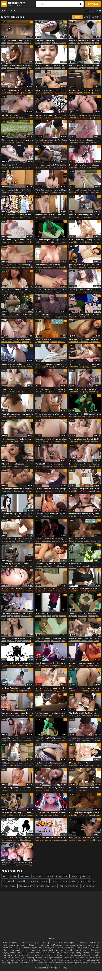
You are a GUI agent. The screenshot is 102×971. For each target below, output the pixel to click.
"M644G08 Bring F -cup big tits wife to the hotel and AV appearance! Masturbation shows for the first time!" (17, 364)
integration (61, 876)
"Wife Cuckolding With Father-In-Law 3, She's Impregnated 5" (17, 90)
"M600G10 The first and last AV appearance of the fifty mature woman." (51, 588)
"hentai (4, 865)
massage (24, 317)
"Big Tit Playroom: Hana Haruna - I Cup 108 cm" (51, 190)
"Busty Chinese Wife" (43, 339)
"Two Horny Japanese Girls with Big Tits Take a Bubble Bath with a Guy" (85, 439)
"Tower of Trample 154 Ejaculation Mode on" (51, 738)
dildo (86, 192)
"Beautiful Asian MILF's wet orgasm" (15, 289)
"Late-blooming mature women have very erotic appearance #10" (17, 713)
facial (90, 516)
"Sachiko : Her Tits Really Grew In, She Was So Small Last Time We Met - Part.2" (51, 513)
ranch (74, 876)
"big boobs (39, 242)
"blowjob (72, 92)
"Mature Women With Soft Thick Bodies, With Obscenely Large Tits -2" (85, 40)
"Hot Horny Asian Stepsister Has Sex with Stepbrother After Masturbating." (85, 663)
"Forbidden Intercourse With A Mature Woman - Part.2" (85, 90)
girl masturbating (64, 341)
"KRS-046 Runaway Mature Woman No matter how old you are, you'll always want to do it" (17, 538)
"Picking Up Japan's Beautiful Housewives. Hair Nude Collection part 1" (17, 314)
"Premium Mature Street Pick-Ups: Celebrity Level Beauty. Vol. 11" (85, 65)
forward (49, 876)
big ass (44, 341)
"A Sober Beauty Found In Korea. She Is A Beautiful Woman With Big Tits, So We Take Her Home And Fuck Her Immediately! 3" (51, 563)
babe (76, 67)
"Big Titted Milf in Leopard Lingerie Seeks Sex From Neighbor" (51, 464)
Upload (92, 4)
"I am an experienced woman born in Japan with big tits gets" (17, 613)
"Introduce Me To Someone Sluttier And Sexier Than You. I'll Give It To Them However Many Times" (17, 115)
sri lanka (37, 876)
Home (4, 10)
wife (95, 142)
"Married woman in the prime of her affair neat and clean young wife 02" (85, 215)
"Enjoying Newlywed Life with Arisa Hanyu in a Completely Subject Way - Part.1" (85, 389)
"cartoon (4, 516)
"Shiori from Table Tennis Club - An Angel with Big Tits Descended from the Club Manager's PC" (17, 190)
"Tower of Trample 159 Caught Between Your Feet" (51, 239)
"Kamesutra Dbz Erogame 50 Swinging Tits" (17, 663)
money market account (73, 881)
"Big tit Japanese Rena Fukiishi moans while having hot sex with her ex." (17, 588)
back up (92, 881)
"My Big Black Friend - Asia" (79, 763)
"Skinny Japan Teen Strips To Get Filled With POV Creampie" (51, 688)
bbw (42, 217)
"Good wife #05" (75, 563)
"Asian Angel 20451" (9, 165)
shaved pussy (29, 865)
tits (50, 217)
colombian (33, 441)
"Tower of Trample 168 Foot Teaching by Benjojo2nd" (51, 638)
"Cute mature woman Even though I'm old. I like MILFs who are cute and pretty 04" (17, 140)
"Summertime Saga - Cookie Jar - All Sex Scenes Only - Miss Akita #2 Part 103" (17, 513)
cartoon (47, 242)
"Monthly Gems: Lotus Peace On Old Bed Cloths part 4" (85, 837)
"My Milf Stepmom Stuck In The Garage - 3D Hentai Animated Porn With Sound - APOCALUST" (51, 663)
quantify (34, 881)
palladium (85, 876)
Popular (77, 17)
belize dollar (88, 885)
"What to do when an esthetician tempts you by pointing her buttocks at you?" (85, 364)
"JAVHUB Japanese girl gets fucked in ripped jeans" (85, 264)
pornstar (17, 267)
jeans (95, 267)
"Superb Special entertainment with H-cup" (17, 738)
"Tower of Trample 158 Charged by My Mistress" (85, 414)
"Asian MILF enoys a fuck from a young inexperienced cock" (17, 414)
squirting (32, 292)
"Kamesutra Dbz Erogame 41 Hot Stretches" (17, 837)
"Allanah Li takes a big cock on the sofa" (17, 464)
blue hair (96, 317)
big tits (66, 267)
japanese (17, 42)
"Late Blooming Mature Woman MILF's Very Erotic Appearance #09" (51, 364)
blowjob (44, 42)
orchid (13, 876)
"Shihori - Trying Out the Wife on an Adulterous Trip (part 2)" (51, 115)
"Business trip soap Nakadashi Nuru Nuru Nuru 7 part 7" (17, 787)
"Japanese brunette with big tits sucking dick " (51, 787)
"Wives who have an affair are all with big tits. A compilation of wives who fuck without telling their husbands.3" (85, 140)
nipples (99, 242)
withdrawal (8, 881)
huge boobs (52, 341)
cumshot (10, 242)
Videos (13, 10)
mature (55, 42)
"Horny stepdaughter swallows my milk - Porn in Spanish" (17, 439)
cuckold (58, 541)
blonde (9, 591)
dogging (92, 192)
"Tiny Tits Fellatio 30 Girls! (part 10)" (82, 713)
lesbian (10, 42)
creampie (65, 67)
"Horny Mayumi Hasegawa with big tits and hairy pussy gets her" (85, 588)
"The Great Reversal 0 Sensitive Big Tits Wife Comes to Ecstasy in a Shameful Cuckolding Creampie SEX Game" (51, 538)
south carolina (26, 885)
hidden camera (56, 167)
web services (9, 885)
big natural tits (32, 67)
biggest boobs (66, 740)
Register (88, 10)
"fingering (5, 317)
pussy (98, 192)
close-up (50, 441)
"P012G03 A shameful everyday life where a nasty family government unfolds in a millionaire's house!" (17, 40)
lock (5, 876)
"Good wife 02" (7, 389)
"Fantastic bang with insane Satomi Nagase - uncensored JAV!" (51, 289)
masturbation (26, 366)
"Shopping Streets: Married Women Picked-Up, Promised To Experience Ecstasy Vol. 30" (85, 289)
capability (22, 881)
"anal (37, 840)
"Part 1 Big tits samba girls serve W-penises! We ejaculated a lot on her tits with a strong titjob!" (17, 339)
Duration (95, 17)
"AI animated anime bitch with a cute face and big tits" (51, 812)
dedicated (24, 876)
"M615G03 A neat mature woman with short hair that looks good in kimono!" (51, 65)
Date (86, 17)
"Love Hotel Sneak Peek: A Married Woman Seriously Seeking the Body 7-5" (51, 165)
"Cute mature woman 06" (45, 40)
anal (44, 615)
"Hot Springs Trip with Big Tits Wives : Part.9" (85, 812)
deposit (54, 881)
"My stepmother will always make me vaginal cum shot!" (51, 763)
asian (11, 117)
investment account (46, 885)
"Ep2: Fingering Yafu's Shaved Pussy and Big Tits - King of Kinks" (17, 862)
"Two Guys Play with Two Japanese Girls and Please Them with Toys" (85, 115)
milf (93, 42)
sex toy (85, 117)
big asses (63, 242)
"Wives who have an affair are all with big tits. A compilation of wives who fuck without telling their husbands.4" (17, 65)
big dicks (98, 416)
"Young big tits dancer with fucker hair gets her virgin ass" (17, 488)
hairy (49, 42)
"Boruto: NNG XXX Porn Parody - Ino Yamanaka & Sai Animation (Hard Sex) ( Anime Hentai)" (51, 837)
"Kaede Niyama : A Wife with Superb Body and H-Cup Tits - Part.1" (85, 464)
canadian (19, 865)
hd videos (25, 42)
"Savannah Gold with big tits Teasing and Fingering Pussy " (85, 190)
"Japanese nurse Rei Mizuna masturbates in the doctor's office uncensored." (85, 688)
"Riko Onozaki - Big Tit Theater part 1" (16, 239)
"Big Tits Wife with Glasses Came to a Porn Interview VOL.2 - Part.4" (51, 90)
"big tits (38, 341)
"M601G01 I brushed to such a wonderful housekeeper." (17, 638)
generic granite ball (69, 885)
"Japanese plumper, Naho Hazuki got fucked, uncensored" (85, 339)
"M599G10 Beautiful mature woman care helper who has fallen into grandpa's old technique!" (85, 638)
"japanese (73, 665)
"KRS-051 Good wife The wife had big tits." (51, 488)
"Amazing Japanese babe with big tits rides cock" (85, 738)
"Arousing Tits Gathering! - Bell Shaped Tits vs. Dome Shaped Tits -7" (17, 812)
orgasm (33, 42)
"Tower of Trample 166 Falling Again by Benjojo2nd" (85, 613)
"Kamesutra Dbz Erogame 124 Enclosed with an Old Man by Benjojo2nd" (85, 314)
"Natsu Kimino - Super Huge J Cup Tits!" (84, 239)
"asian (3, 42)
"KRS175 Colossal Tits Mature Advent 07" (17, 215)
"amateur (72, 42)
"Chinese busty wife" (77, 538)
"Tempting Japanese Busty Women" (49, 414)
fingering (82, 67)
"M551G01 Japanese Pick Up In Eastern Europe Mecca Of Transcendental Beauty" (85, 787)
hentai (57, 815)
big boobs (30, 192)
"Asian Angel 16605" (43, 314)
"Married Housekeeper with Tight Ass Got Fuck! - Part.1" (51, 140)
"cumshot (72, 840)
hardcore (56, 117)
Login (98, 10)
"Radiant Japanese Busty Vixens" (48, 264)
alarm (44, 881)
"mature (38, 665)
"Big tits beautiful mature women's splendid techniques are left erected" (51, 215)
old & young (66, 665)
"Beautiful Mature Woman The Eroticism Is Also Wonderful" (85, 165)
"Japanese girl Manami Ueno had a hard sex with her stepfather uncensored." (51, 439)
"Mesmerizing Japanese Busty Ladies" (50, 389)
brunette (77, 117)
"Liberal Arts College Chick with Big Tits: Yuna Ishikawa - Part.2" (85, 488)
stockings (96, 566)
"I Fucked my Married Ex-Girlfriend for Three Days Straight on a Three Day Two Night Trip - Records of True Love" (17, 563)
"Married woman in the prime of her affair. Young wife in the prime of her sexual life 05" (51, 713)
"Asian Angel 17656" (43, 613)
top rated (32, 466)
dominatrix (90, 416)
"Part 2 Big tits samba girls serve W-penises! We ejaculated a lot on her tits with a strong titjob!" (17, 264)
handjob (58, 92)
